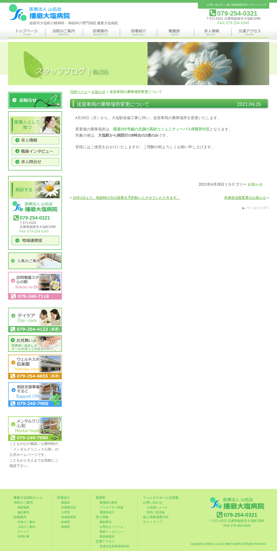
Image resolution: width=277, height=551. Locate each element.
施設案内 (23, 512)
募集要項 (105, 522)
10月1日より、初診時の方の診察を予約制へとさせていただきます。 (126, 198)
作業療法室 (68, 507)
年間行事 (23, 536)
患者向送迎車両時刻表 (114, 546)
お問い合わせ (215, 4)
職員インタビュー (111, 531)
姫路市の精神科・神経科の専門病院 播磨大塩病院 (39, 12)
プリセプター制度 (111, 507)
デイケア (23, 531)
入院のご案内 (26, 526)
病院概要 (23, 507)
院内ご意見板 (156, 512)
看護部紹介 (107, 512)
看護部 (65, 502)
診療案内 (19, 517)
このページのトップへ (255, 208)
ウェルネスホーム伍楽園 (160, 498)
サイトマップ (258, 4)
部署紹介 (63, 498)
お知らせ (99, 92)
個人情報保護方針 (237, 4)
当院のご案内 (23, 502)
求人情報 (102, 517)
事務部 (65, 526)
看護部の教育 (108, 502)
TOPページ (79, 92)
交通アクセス (105, 541)
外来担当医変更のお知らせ (245, 198)
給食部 (65, 522)
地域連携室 (68, 517)
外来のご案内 (26, 522)
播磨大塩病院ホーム (28, 498)
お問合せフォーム (111, 526)
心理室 (65, 512)
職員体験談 (107, 536)
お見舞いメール (157, 507)
